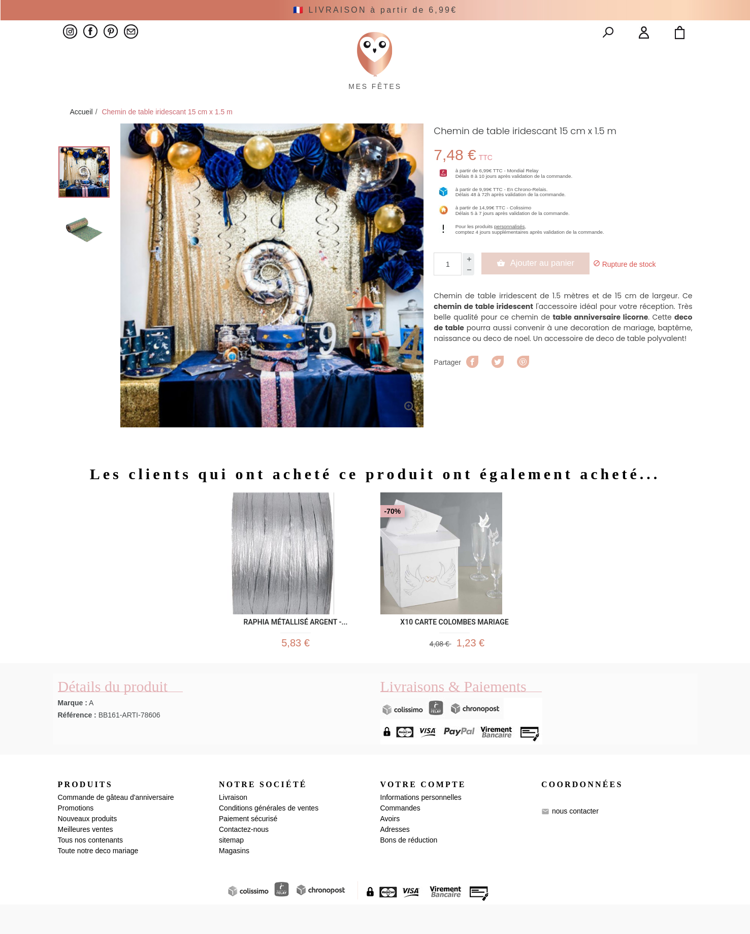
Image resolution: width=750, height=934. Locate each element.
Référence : (77, 744)
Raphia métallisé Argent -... (296, 643)
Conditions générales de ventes (268, 837)
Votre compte (423, 813)
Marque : (72, 732)
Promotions (76, 837)
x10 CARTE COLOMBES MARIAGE (454, 643)
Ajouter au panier (541, 287)
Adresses (395, 859)
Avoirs (390, 848)
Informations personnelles (421, 827)
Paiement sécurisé (248, 848)
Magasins (234, 880)
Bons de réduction (409, 869)
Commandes (400, 837)
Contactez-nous (244, 859)
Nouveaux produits (87, 848)
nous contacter (575, 840)
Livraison (233, 827)
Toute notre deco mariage (98, 880)
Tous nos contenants (90, 869)
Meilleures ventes (85, 859)
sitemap (231, 869)
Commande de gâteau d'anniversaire (116, 827)
